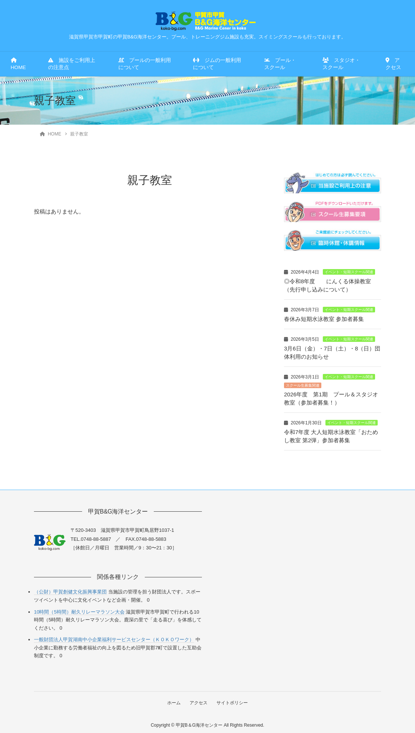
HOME (18, 63)
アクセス (393, 63)
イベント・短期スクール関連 (349, 272)
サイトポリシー (232, 699)
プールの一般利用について (144, 63)
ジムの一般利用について (217, 63)
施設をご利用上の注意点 (71, 63)
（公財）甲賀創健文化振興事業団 (70, 589)
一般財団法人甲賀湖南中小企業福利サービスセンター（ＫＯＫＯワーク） (114, 636)
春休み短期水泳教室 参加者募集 (324, 318)
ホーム (173, 699)
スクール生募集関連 (302, 383)
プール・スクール (280, 63)
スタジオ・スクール (341, 63)
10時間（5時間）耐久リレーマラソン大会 (79, 608)
